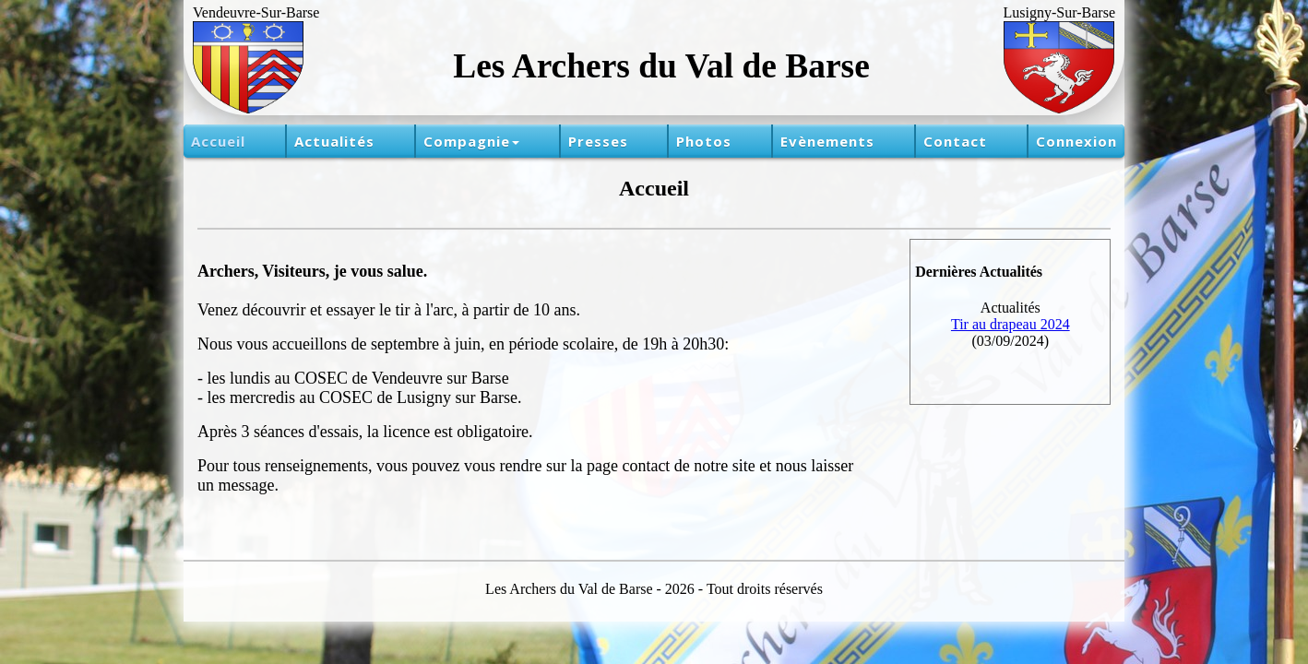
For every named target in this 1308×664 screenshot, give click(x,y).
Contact (955, 141)
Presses (598, 141)
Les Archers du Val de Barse (661, 66)
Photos (703, 141)
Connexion (1076, 141)
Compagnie (471, 141)
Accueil (218, 141)
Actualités (334, 141)
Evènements (827, 141)
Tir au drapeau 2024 (1010, 324)
